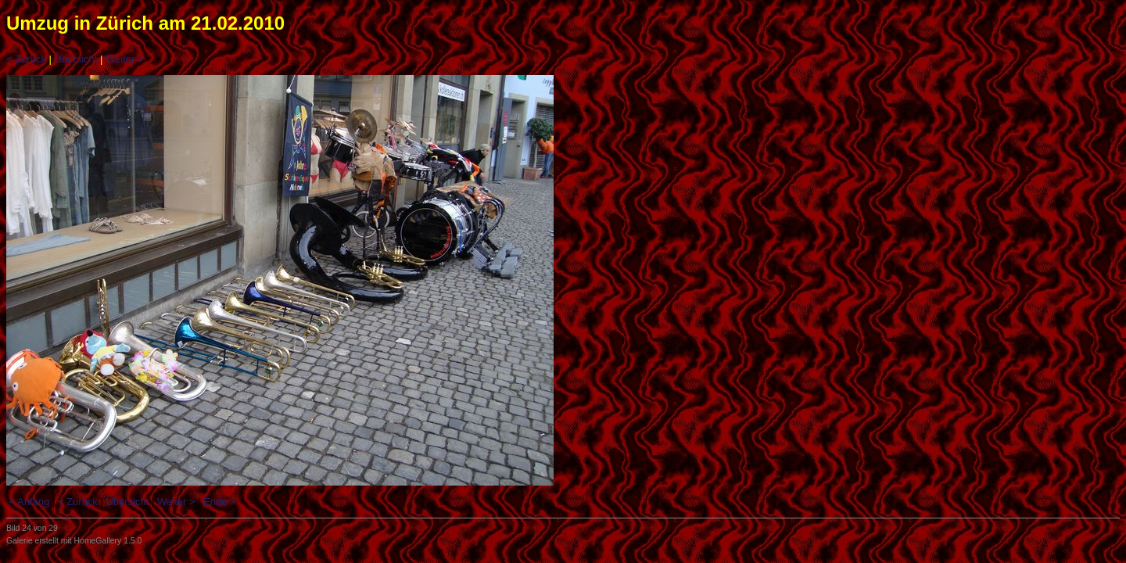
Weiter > (125, 59)
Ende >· (220, 501)
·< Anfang (27, 501)
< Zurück (26, 59)
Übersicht (76, 59)
